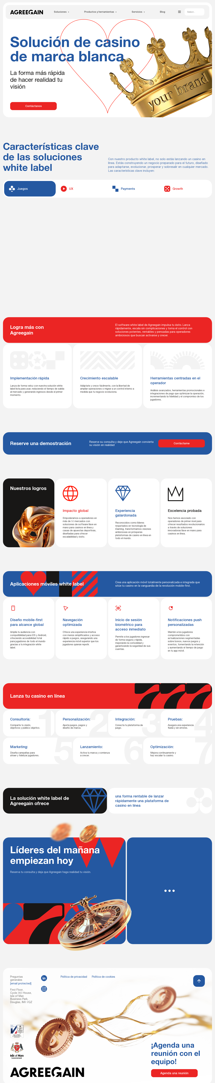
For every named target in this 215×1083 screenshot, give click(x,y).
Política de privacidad (74, 976)
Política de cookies (103, 976)
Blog (162, 11)
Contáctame (182, 443)
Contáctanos (33, 106)
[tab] (30, 188)
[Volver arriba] (199, 981)
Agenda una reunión (174, 1073)
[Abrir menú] (179, 12)
